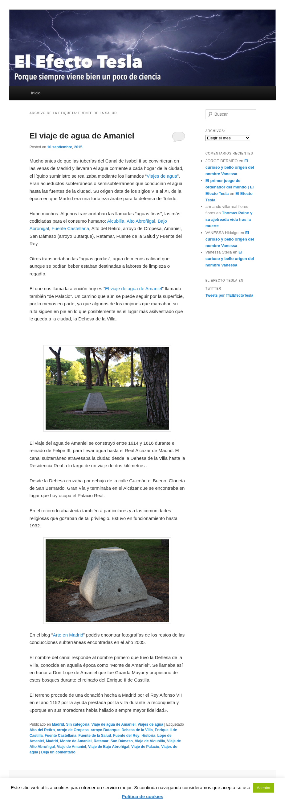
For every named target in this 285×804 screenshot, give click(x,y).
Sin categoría (77, 724)
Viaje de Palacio (145, 746)
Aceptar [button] (264, 787)
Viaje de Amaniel (71, 746)
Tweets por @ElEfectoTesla (229, 295)
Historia (148, 735)
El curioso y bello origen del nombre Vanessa (230, 167)
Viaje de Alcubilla (150, 741)
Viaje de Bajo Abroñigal (108, 746)
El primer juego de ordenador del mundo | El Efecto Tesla (230, 187)
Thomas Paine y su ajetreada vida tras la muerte (229, 219)
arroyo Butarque (105, 730)
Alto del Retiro (42, 730)
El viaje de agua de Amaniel (82, 135)
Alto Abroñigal (141, 221)
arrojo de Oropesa (72, 730)
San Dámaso (122, 741)
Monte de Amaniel (76, 741)
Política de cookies (142, 796)
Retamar (101, 741)
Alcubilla (115, 221)
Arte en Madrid (68, 634)
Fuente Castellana (70, 228)
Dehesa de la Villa (137, 730)
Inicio (35, 93)
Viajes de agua (162, 176)
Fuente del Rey (126, 735)
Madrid (58, 724)
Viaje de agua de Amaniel (114, 724)
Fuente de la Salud (94, 735)
